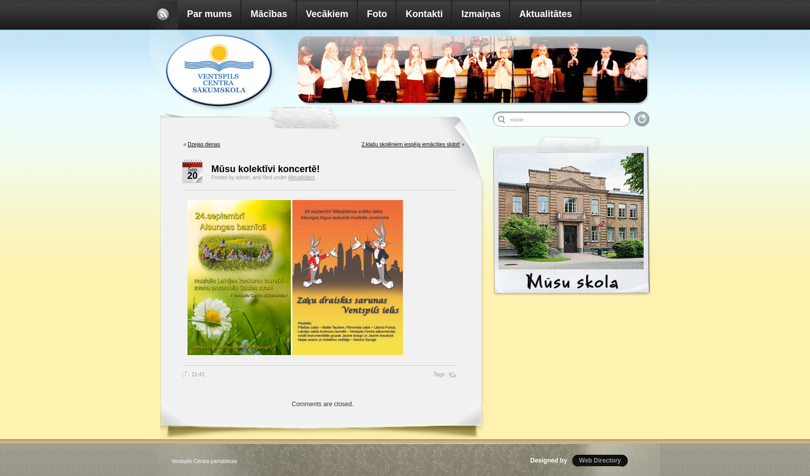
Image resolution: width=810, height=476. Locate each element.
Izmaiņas (481, 14)
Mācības (269, 14)
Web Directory (600, 460)
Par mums (209, 14)
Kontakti (424, 14)
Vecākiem (327, 14)
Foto (377, 14)
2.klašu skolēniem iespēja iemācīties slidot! (411, 144)
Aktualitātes (545, 14)
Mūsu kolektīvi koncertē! (265, 169)
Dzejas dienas (204, 144)
